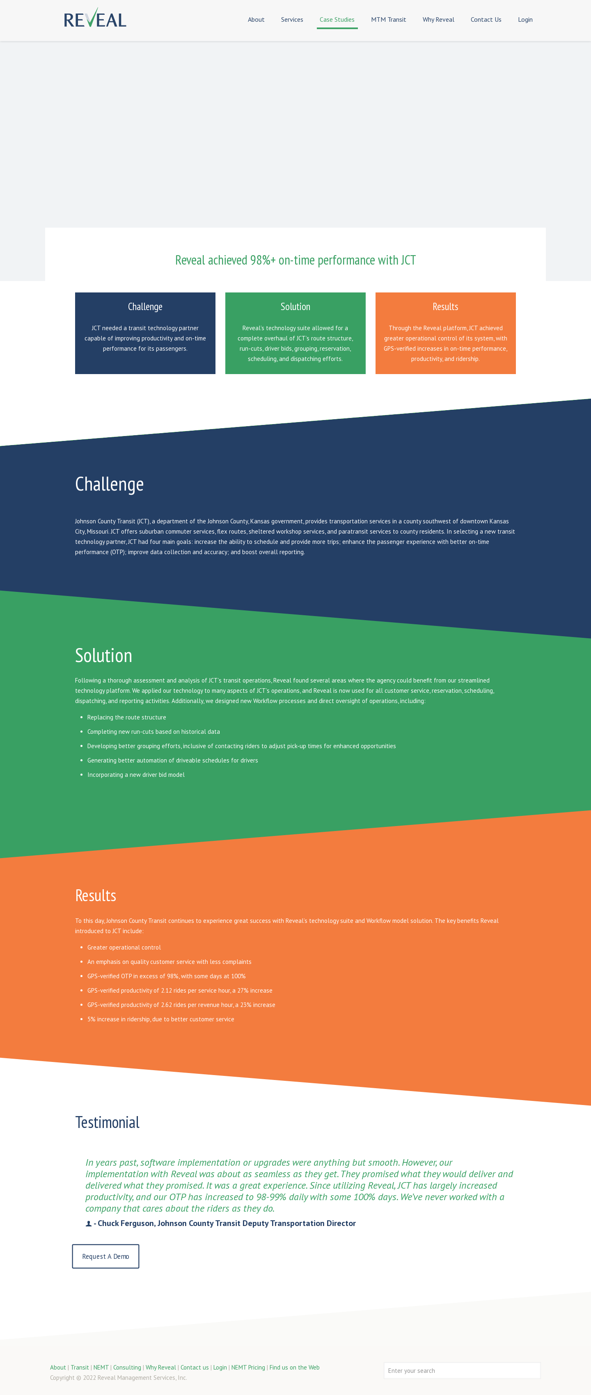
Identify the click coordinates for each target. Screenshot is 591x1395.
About (58, 1367)
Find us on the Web (295, 1367)
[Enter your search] (462, 1370)
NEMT (101, 1367)
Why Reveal (161, 1367)
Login (220, 1367)
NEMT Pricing (248, 1367)
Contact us (195, 1367)
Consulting (127, 1367)
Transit (80, 1367)
